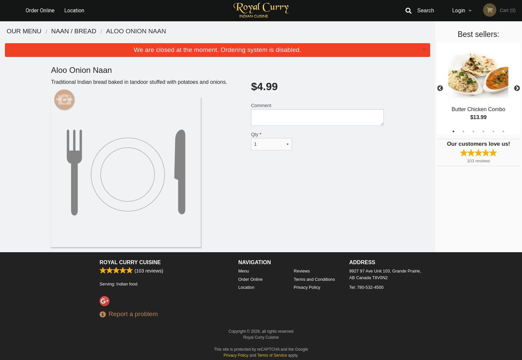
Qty (271, 141)
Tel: (366, 287)
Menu (243, 271)
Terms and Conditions (314, 279)
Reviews (302, 271)
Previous (440, 88)
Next (517, 88)
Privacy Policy (307, 287)
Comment (317, 114)
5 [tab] (493, 131)
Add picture (64, 99)
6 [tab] (503, 131)
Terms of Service (272, 355)
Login (458, 10)
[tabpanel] (478, 88)
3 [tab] (473, 131)
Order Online (40, 10)
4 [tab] (483, 131)
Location (74, 10)
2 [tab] (463, 131)
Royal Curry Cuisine (130, 262)
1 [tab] (453, 131)
